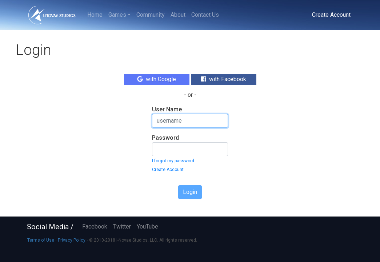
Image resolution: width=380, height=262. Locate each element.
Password (165, 137)
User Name (167, 109)
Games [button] (117, 14)
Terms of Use (40, 240)
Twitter (122, 226)
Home (95, 14)
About (178, 14)
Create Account (331, 14)
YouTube (147, 226)
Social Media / (50, 226)
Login (190, 191)
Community (150, 14)
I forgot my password (173, 160)
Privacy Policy (71, 240)
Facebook (94, 226)
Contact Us (205, 14)
